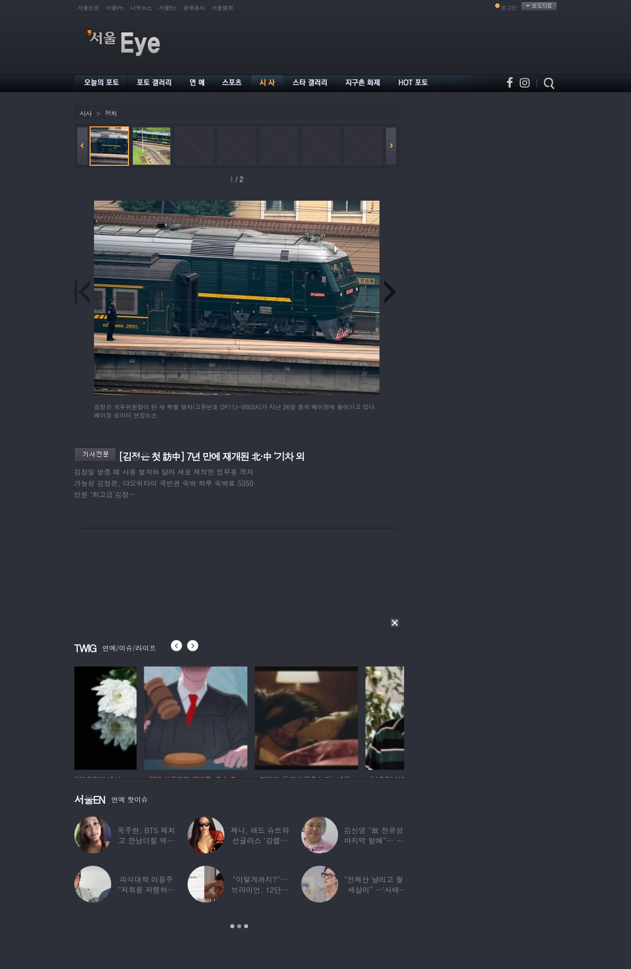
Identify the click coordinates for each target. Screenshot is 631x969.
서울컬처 (222, 7)
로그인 (509, 7)
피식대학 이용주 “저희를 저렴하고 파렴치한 (146, 889)
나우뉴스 (141, 7)
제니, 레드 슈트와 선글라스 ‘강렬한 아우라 (259, 840)
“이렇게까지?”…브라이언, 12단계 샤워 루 (260, 889)
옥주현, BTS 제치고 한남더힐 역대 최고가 (146, 840)
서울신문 (88, 7)
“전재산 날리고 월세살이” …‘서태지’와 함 (373, 889)
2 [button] (239, 926)
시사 (86, 113)
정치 (111, 113)
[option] (126, 716)
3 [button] (246, 926)
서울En (167, 7)
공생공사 (194, 7)
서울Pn (115, 7)
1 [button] (232, 926)
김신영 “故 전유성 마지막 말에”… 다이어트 (373, 840)
